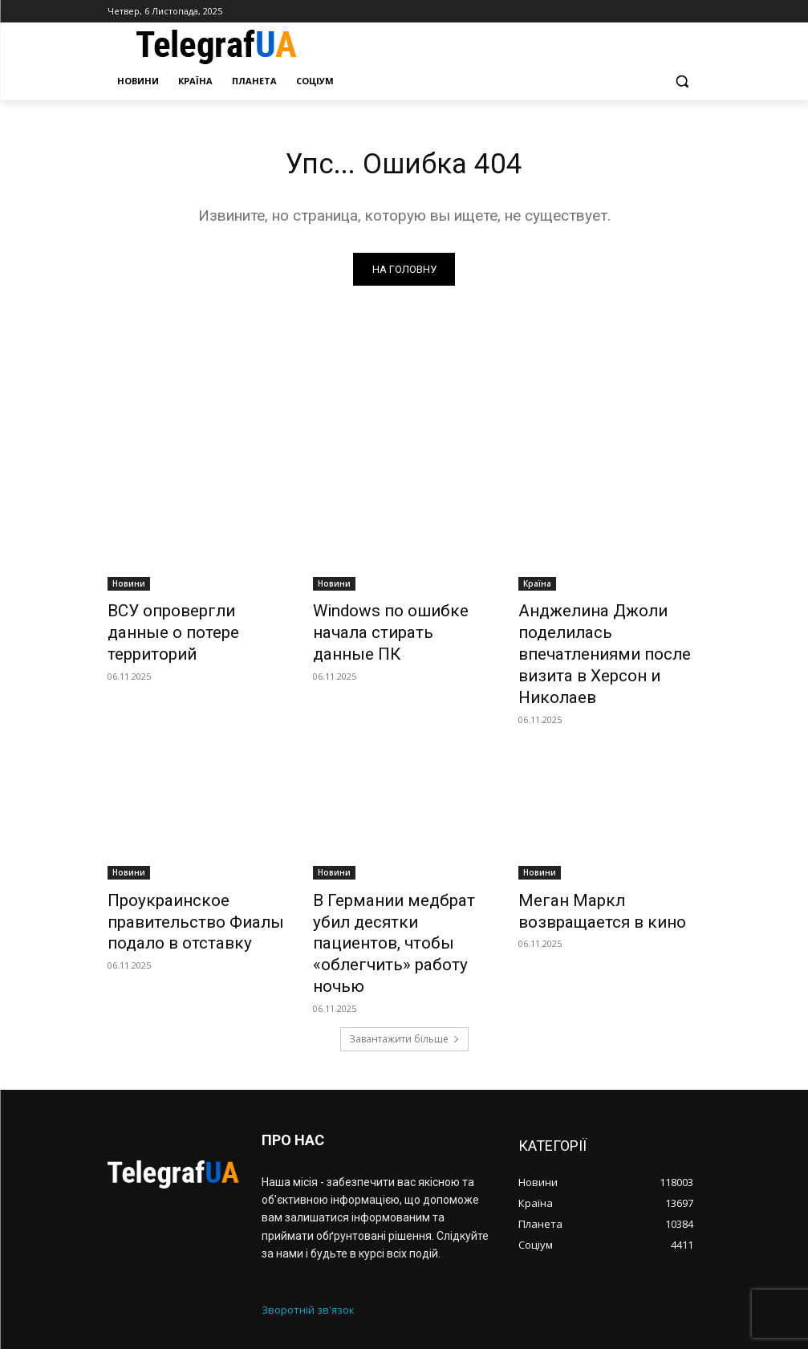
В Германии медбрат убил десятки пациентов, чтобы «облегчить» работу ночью (397, 882)
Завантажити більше (404, 950)
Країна (537, 586)
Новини (128, 586)
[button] (682, 81)
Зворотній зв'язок (308, 1221)
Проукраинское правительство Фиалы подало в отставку (177, 882)
